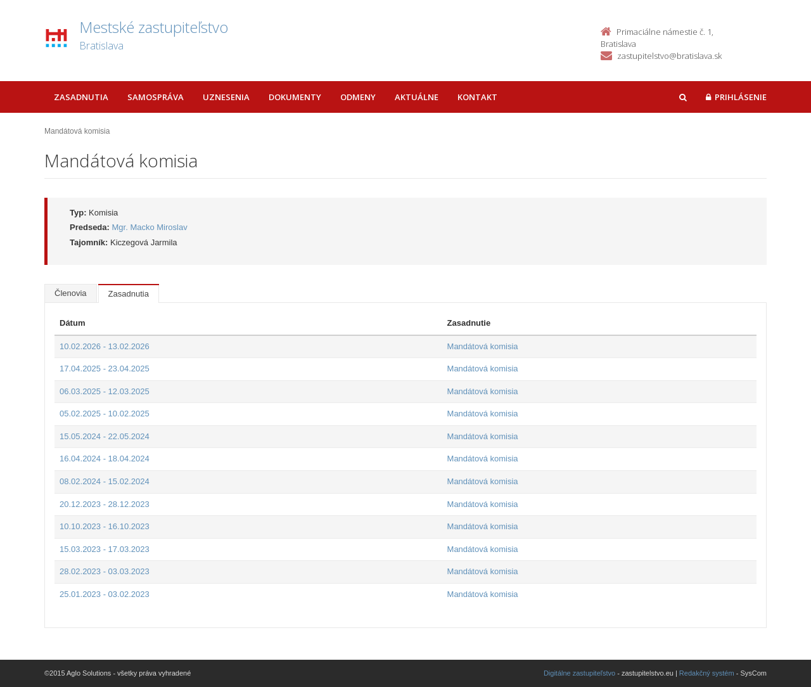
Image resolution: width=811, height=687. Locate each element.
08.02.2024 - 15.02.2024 (105, 481)
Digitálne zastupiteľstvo (579, 673)
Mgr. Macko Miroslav (150, 227)
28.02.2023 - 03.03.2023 (105, 571)
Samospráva (155, 97)
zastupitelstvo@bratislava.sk (669, 55)
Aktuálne (416, 97)
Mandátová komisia (482, 346)
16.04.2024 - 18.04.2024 (105, 458)
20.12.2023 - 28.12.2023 (105, 504)
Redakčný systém (706, 673)
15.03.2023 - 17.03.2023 (105, 549)
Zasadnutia (81, 97)
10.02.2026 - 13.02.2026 (105, 346)
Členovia (70, 293)
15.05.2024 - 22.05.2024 (105, 436)
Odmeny (358, 97)
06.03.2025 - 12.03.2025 (105, 391)
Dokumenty (295, 97)
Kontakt (477, 97)
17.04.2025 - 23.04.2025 (105, 368)
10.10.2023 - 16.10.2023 (105, 526)
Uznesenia (226, 97)
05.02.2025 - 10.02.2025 (105, 413)
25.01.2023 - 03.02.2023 (105, 594)
